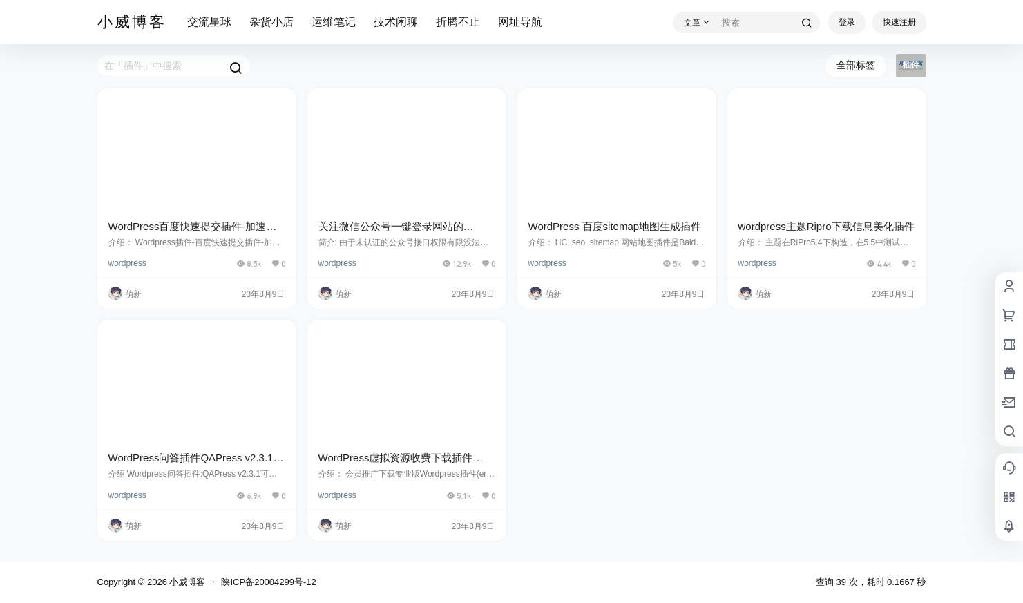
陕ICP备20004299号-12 (268, 582)
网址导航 (520, 22)
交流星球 (209, 22)
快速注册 (899, 22)
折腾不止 (458, 22)
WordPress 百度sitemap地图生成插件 (615, 226)
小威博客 (186, 582)
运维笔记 (334, 22)
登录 (847, 22)
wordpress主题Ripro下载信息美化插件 (826, 226)
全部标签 (855, 64)
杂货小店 (271, 22)
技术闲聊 (396, 22)
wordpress (127, 263)
